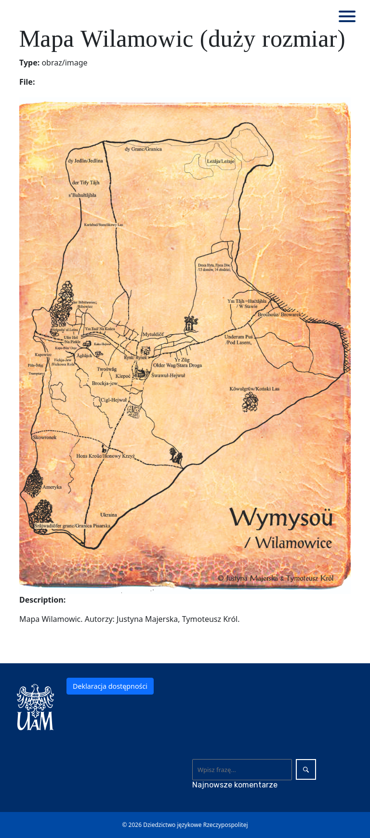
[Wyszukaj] (242, 769)
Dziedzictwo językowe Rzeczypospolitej (195, 825)
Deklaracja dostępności (110, 686)
